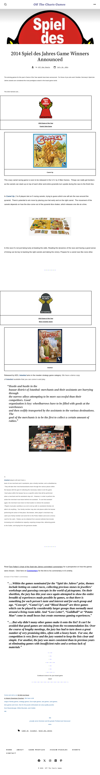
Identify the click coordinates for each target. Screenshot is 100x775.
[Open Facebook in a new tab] (39, 760)
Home (9, 750)
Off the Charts (44, 67)
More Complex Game (46, 321)
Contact (11, 753)
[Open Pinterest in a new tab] (61, 760)
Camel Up (25, 731)
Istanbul (33, 731)
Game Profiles (37, 750)
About (20, 750)
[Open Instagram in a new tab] (50, 760)
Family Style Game (46, 126)
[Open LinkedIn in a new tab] (55, 760)
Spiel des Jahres (45, 731)
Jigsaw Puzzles (59, 750)
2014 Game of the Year (45, 123)
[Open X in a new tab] (44, 760)
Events (76, 750)
